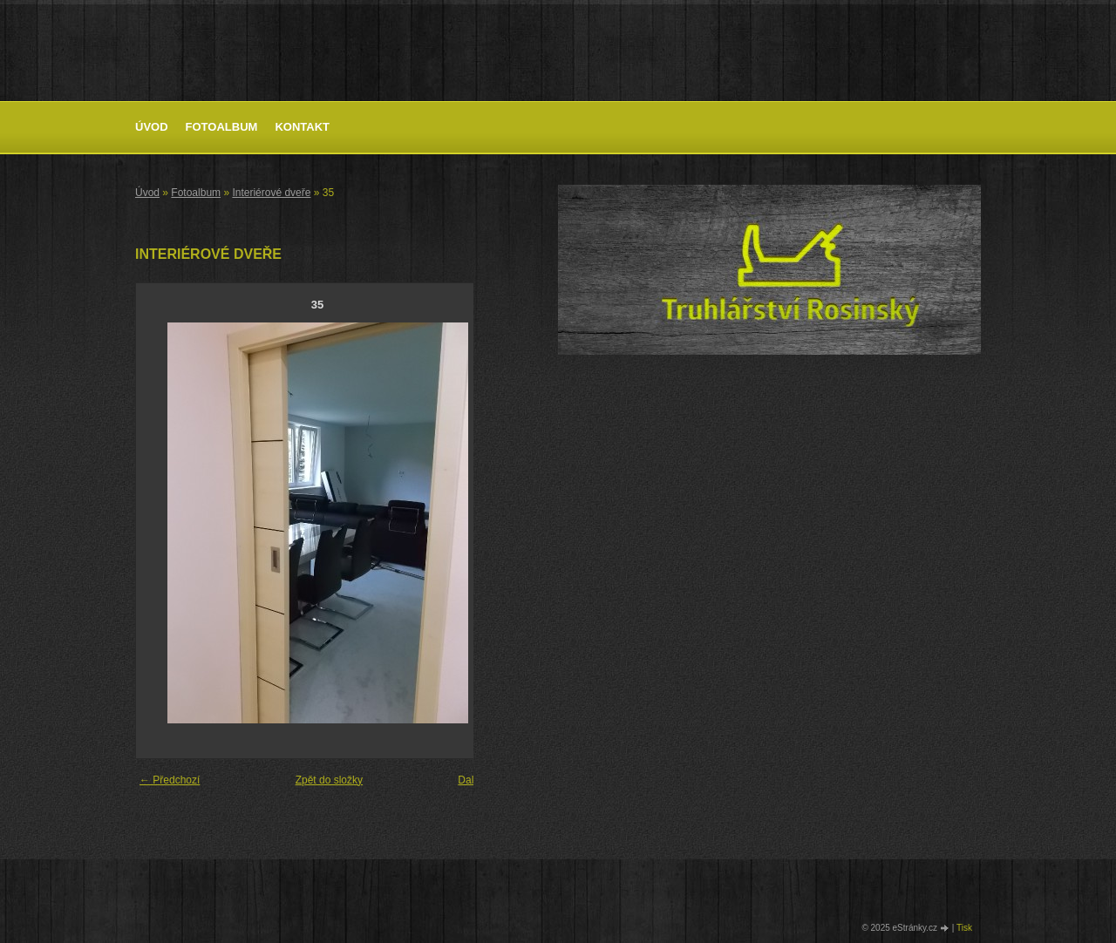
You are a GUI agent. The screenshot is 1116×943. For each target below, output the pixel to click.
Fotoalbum (222, 126)
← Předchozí (170, 780)
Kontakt (302, 126)
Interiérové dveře (271, 193)
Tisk (964, 928)
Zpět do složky (329, 780)
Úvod (151, 126)
